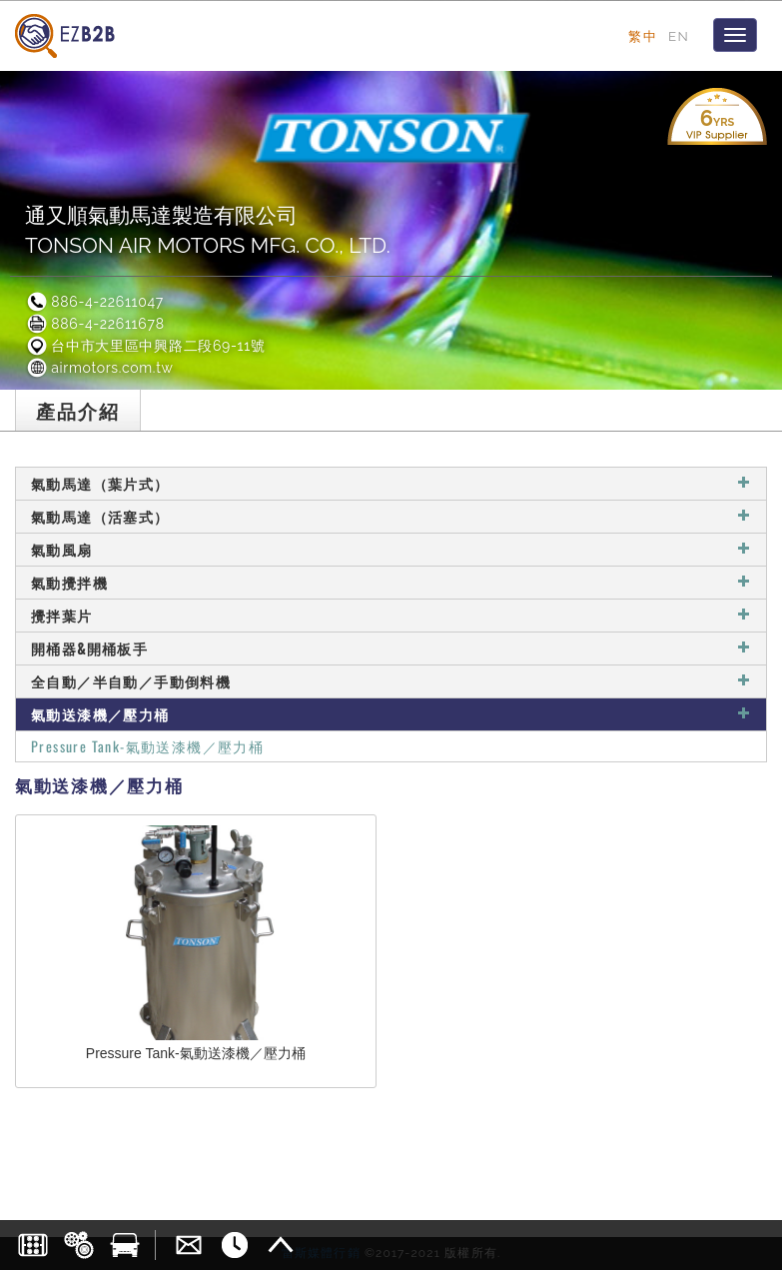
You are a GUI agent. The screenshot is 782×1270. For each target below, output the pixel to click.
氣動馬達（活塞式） (391, 516)
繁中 (642, 36)
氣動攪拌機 (391, 582)
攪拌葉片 (391, 615)
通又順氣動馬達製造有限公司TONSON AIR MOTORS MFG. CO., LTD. (208, 230)
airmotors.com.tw (99, 368)
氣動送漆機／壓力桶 (391, 713)
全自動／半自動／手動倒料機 (391, 680)
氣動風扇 (391, 549)
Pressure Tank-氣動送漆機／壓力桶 (147, 745)
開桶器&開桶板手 (391, 647)
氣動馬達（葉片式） (391, 483)
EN (678, 36)
